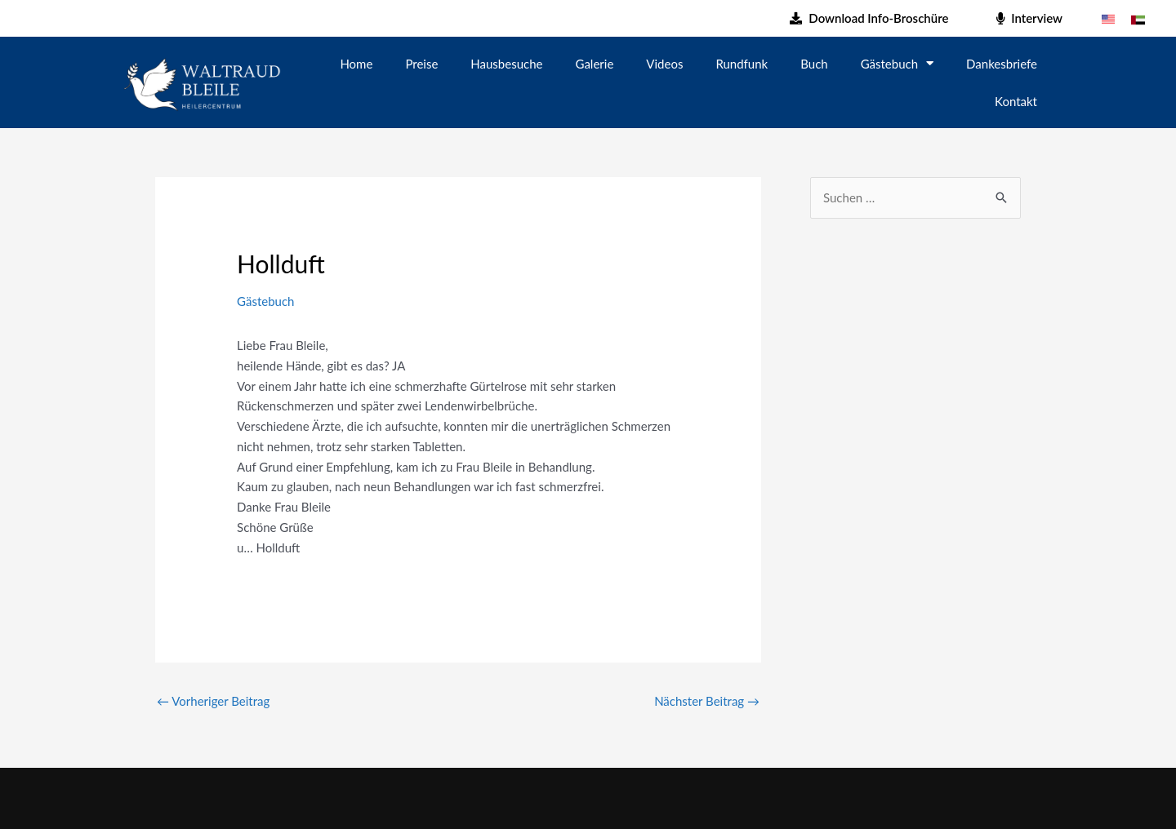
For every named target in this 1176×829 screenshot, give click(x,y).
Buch (813, 63)
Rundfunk (741, 63)
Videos (664, 63)
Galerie (595, 63)
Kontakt (1016, 101)
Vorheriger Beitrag (213, 701)
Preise (421, 63)
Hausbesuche (506, 63)
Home (356, 63)
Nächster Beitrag (707, 701)
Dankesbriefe (1001, 63)
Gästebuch (897, 63)
